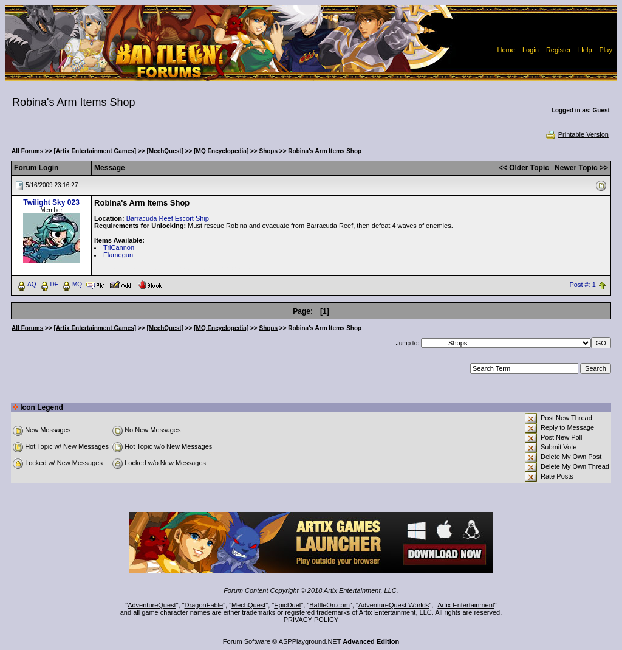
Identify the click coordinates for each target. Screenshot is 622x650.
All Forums (27, 151)
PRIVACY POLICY (311, 619)
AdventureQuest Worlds (393, 605)
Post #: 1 (582, 284)
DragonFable (204, 605)
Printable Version (577, 134)
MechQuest (248, 605)
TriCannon (118, 247)
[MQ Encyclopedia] (221, 151)
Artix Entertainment (465, 605)
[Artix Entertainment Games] (95, 151)
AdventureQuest (152, 605)
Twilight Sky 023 (51, 202)
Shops (268, 151)
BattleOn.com (329, 605)
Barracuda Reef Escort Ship (167, 218)
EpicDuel (287, 605)
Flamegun (118, 254)
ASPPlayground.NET (310, 641)
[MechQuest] (164, 151)
